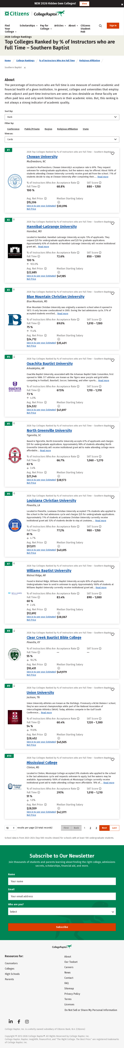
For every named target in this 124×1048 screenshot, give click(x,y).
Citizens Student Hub (85, 28)
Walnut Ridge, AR (36, 575)
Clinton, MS (33, 767)
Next (104, 828)
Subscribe (62, 927)
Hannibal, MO (34, 231)
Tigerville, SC (34, 435)
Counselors (11, 963)
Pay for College (44, 27)
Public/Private (32, 129)
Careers (68, 967)
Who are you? (16, 904)
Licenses (69, 1004)
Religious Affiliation (89, 60)
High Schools (12, 973)
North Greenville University (49, 430)
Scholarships (27, 25)
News (67, 972)
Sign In (113, 25)
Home (8, 60)
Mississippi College (42, 762)
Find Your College (10, 28)
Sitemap (69, 988)
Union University (40, 692)
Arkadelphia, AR (35, 368)
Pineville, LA (33, 505)
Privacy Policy (72, 993)
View (84, 3)
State (86, 129)
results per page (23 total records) (28, 827)
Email (11, 889)
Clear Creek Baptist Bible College (54, 637)
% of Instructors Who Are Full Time (57, 60)
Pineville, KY (33, 642)
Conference (13, 129)
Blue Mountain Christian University (55, 296)
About (72, 25)
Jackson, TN (33, 697)
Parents (9, 979)
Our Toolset (70, 961)
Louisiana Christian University (51, 500)
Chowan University (42, 156)
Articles (59, 25)
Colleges (9, 968)
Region (48, 129)
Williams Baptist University (49, 570)
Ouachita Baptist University (50, 363)
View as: (9, 133)
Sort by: (9, 111)
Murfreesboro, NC (36, 161)
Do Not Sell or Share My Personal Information (90, 1010)
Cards (10, 139)
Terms (68, 999)
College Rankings (25, 60)
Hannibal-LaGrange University (52, 226)
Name (11, 874)
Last (114, 828)
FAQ (66, 983)
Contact (68, 977)
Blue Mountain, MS (37, 301)
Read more (102, 176)
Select (13, 911)
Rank (9, 117)
